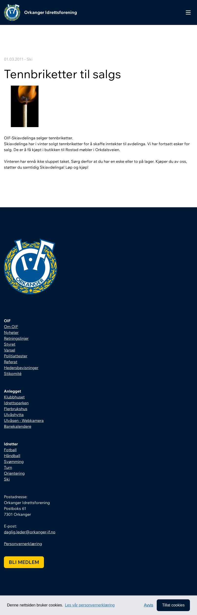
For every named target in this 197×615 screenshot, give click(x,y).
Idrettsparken (16, 402)
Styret (9, 344)
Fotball (10, 449)
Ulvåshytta (14, 414)
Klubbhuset (14, 397)
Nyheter (11, 332)
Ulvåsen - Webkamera (24, 420)
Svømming (14, 461)
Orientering (14, 473)
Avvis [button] (148, 605)
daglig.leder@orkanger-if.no (29, 531)
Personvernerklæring (23, 543)
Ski (7, 479)
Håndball (12, 455)
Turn (8, 467)
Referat (10, 361)
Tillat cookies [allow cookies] (173, 605)
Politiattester (15, 355)
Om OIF (11, 326)
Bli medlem (24, 562)
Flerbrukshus (15, 408)
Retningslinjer (16, 338)
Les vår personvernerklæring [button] (90, 605)
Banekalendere (17, 426)
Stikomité (12, 373)
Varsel (9, 350)
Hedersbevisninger (21, 367)
